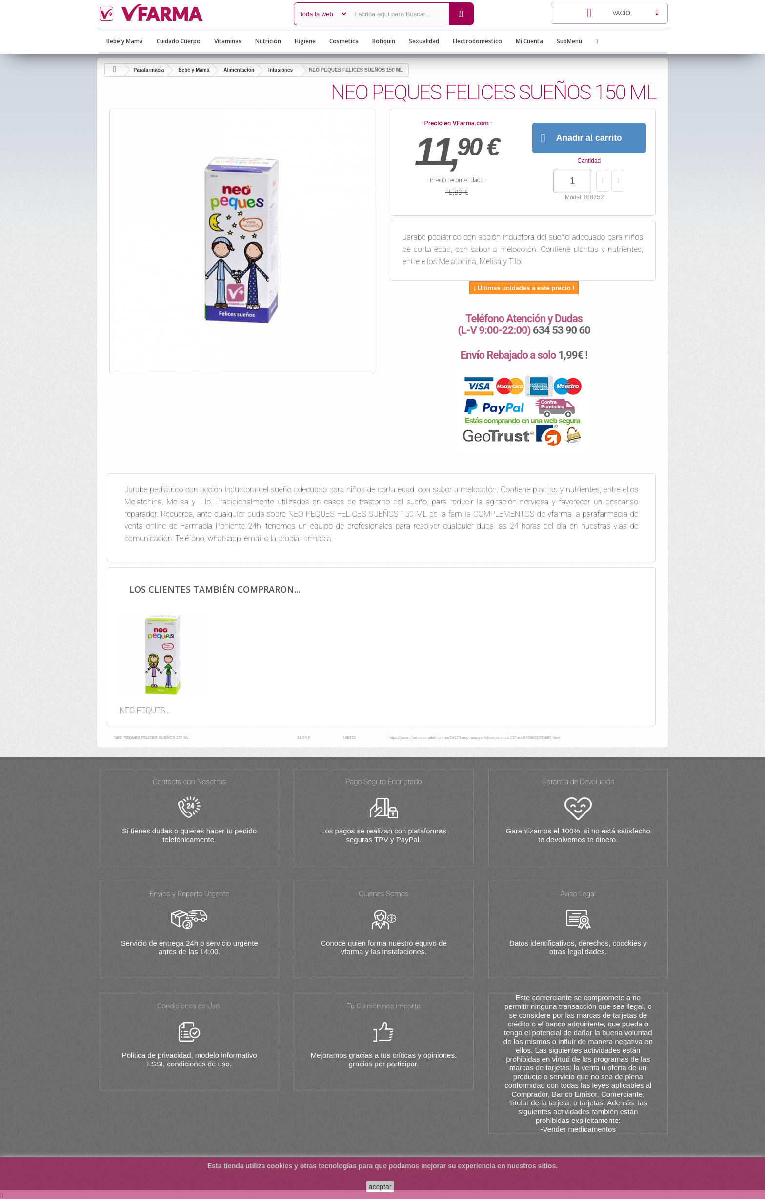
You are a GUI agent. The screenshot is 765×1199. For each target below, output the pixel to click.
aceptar (380, 1187)
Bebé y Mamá (124, 41)
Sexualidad (424, 41)
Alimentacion (238, 70)
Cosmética (344, 41)
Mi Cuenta (529, 41)
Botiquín (383, 41)
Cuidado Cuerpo (179, 41)
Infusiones (280, 70)
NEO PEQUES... (145, 710)
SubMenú (569, 41)
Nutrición (268, 41)
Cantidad (589, 160)
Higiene (305, 41)
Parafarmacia (149, 70)
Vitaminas (228, 41)
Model (573, 197)
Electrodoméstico (477, 41)
